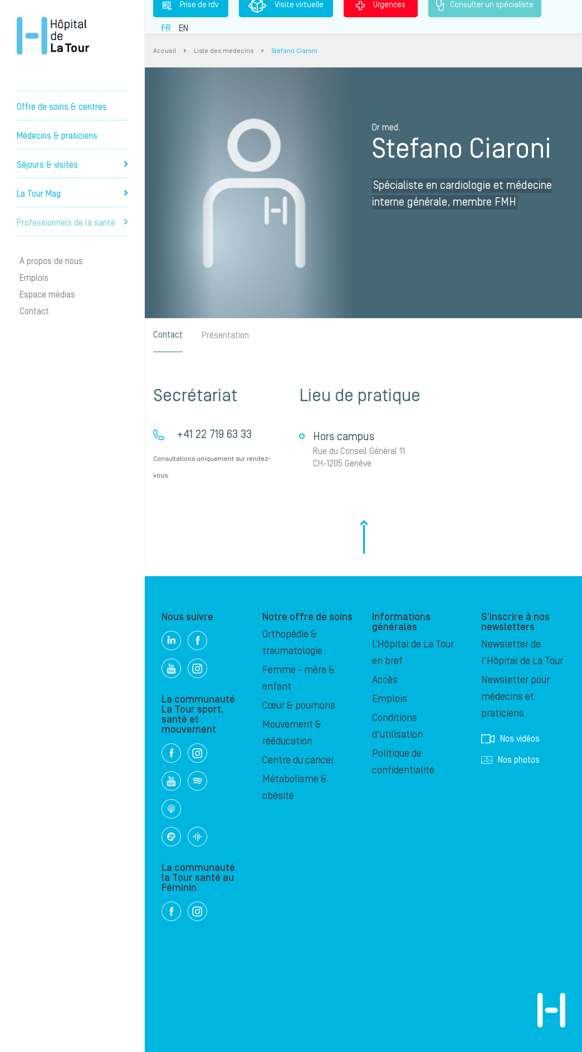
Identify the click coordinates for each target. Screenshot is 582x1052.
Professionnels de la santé (72, 223)
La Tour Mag (72, 194)
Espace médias (47, 295)
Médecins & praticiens (57, 136)
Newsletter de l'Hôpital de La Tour (522, 653)
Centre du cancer (298, 760)
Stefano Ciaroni (294, 51)
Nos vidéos (510, 738)
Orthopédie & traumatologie (292, 643)
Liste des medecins (223, 51)
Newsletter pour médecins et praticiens (515, 696)
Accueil (164, 51)
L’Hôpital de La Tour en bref (413, 653)
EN (183, 28)
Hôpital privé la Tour (53, 36)
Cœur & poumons (298, 706)
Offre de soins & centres (62, 107)
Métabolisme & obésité (294, 787)
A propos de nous (51, 261)
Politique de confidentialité (403, 762)
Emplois (33, 278)
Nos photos (510, 760)
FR (166, 28)
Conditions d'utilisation (397, 726)
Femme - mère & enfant (298, 678)
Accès (385, 680)
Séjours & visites (72, 165)
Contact (34, 311)
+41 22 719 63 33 (214, 434)
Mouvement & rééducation (291, 733)
